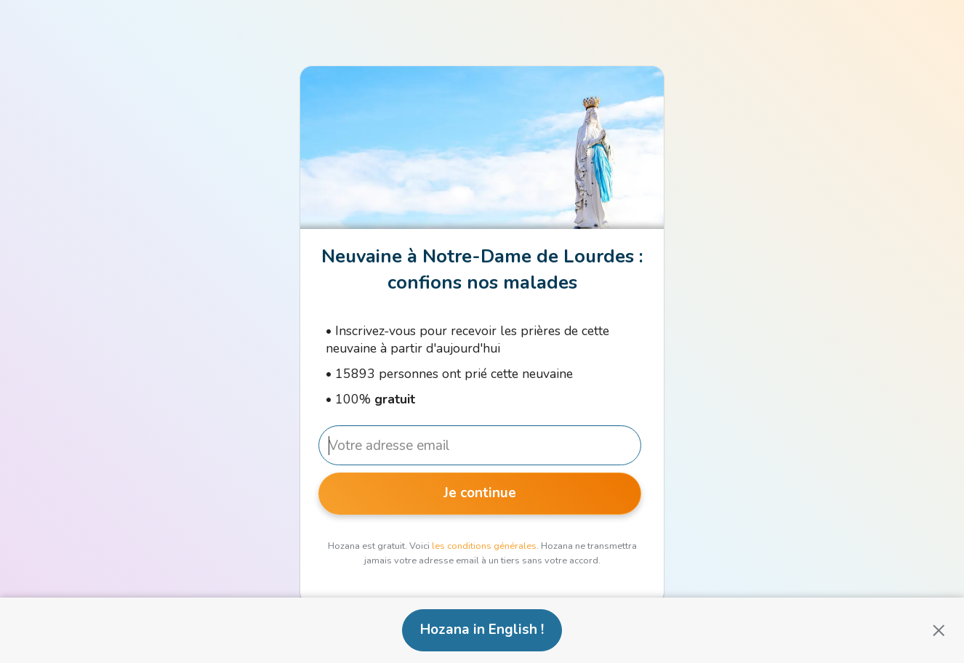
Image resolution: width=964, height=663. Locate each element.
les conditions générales (484, 545)
